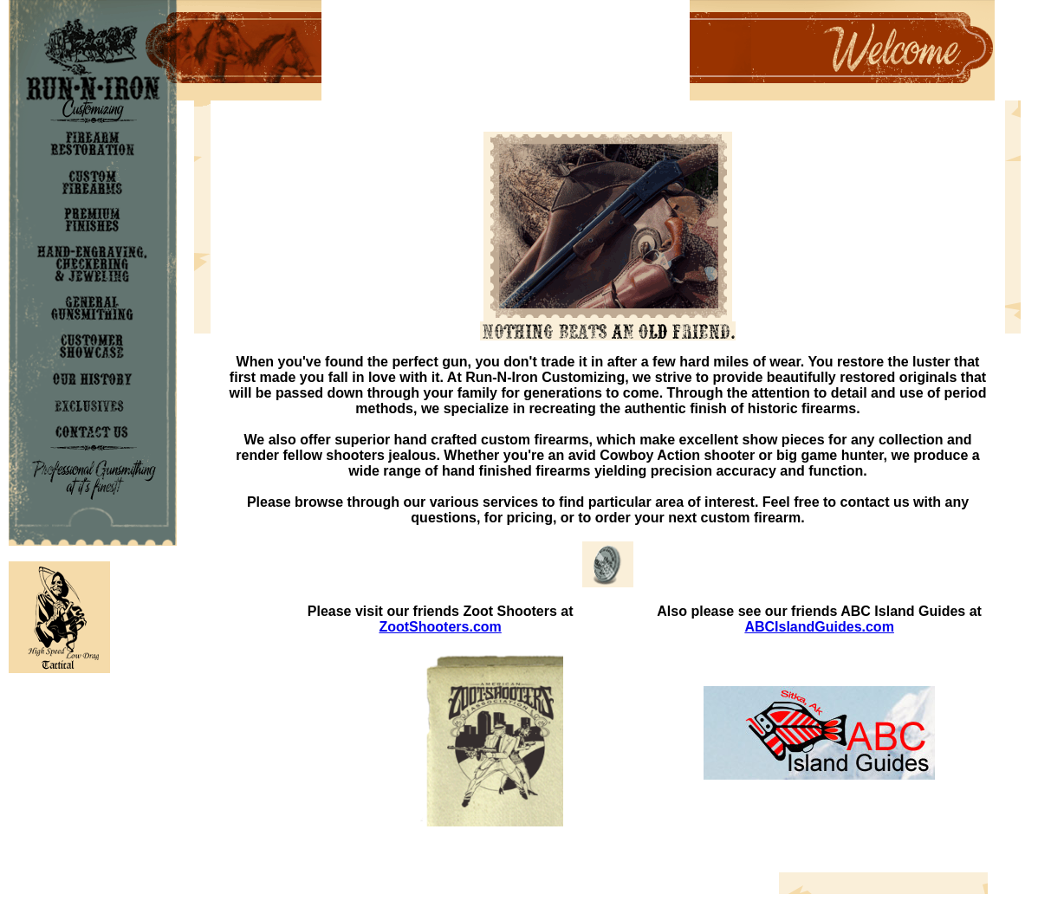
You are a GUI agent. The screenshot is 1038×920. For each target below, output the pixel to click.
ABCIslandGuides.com (818, 626)
